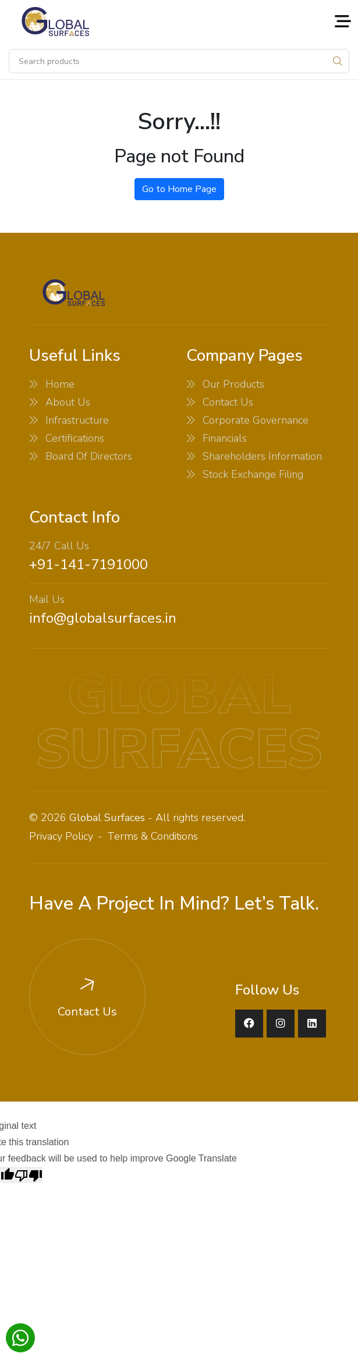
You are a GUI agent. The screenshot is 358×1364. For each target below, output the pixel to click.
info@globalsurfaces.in (102, 618)
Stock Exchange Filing (253, 474)
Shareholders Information (262, 456)
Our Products (233, 384)
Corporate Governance (256, 420)
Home (60, 384)
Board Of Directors (88, 456)
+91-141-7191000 (88, 564)
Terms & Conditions (152, 836)
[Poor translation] (28, 1175)
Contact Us (228, 402)
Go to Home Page (179, 189)
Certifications (74, 438)
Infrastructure (77, 420)
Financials (225, 438)
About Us (67, 402)
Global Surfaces (107, 818)
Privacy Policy (61, 836)
